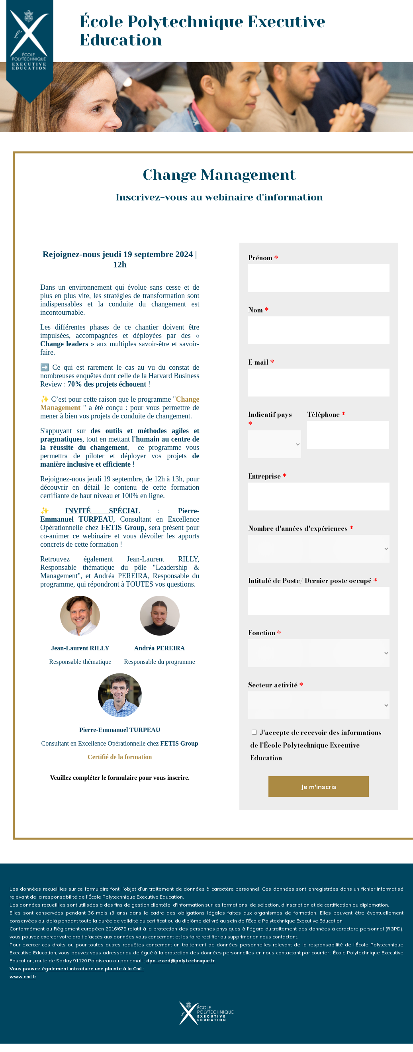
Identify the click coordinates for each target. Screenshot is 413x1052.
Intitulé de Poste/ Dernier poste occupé (312, 580)
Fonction (264, 633)
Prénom (263, 258)
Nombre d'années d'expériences (300, 528)
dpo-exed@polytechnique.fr (206, 965)
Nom (258, 310)
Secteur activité (275, 685)
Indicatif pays (270, 419)
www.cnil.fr (23, 976)
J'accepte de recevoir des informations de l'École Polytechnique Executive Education (316, 745)
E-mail (261, 362)
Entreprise (267, 476)
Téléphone (326, 414)
